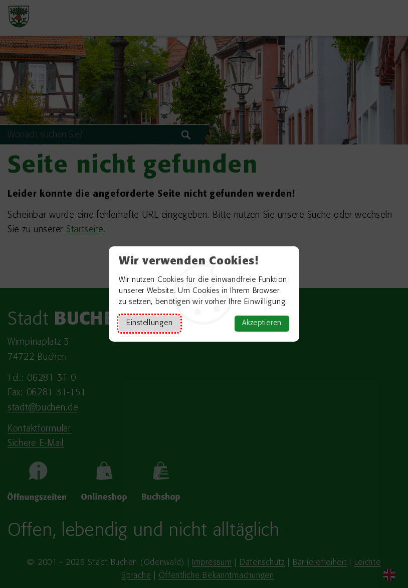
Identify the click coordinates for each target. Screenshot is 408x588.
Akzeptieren (262, 323)
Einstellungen (149, 323)
